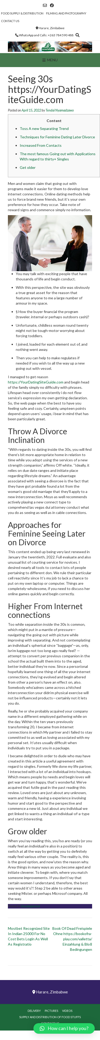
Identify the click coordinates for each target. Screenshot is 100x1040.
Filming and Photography (66, 13)
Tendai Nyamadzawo (60, 110)
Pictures (51, 1010)
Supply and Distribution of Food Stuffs (50, 1017)
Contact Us (10, 21)
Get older (28, 167)
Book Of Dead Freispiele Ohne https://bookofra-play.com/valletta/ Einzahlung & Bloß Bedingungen (72, 939)
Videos (67, 1010)
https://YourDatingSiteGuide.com (35, 382)
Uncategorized (30, 906)
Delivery (34, 1010)
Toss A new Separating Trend (44, 128)
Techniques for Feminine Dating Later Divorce (57, 137)
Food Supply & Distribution (22, 13)
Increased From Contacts (41, 145)
